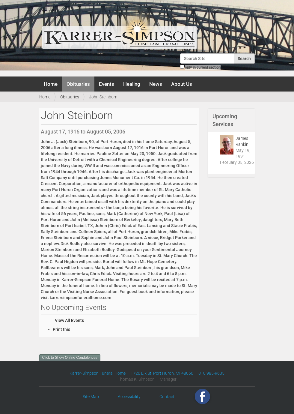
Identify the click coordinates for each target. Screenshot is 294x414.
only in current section (203, 67)
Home (51, 84)
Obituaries (78, 84)
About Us (181, 84)
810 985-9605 (211, 373)
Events (106, 84)
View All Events (69, 320)
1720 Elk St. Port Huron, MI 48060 (162, 373)
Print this (61, 329)
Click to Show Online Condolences (69, 358)
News (155, 84)
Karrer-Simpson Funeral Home (98, 373)
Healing (131, 84)
